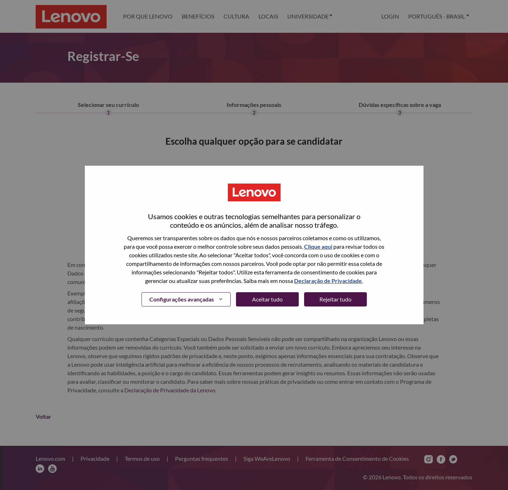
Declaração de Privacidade (328, 280)
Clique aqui (318, 246)
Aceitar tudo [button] (267, 299)
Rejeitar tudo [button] (335, 299)
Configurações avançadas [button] (181, 299)
